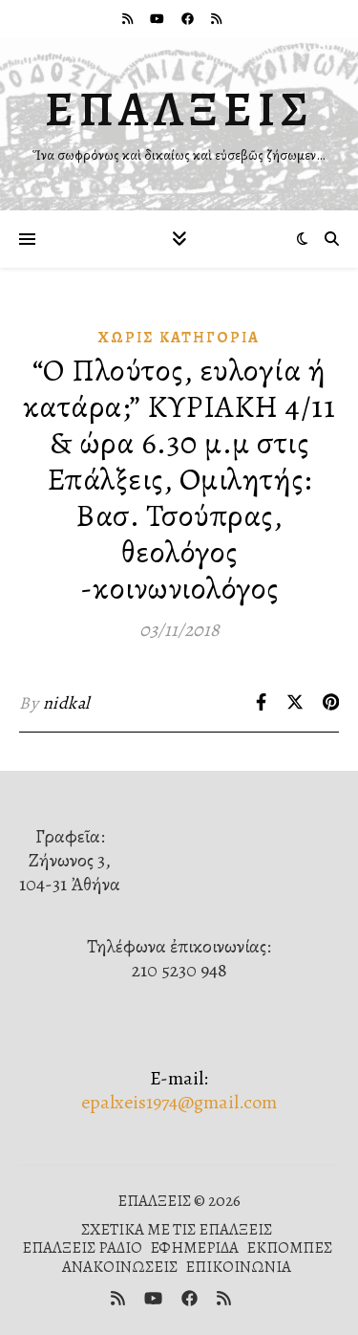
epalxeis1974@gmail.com (179, 1102)
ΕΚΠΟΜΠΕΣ (289, 1247)
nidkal (66, 702)
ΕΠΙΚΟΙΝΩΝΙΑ (238, 1267)
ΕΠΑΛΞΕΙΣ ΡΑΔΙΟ (82, 1247)
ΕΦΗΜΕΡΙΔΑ (194, 1247)
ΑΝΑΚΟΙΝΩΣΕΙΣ (120, 1267)
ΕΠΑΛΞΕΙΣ (179, 109)
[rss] (129, 19)
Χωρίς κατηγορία (179, 337)
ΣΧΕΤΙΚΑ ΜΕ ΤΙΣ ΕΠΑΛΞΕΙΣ (176, 1229)
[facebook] (189, 19)
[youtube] (158, 19)
